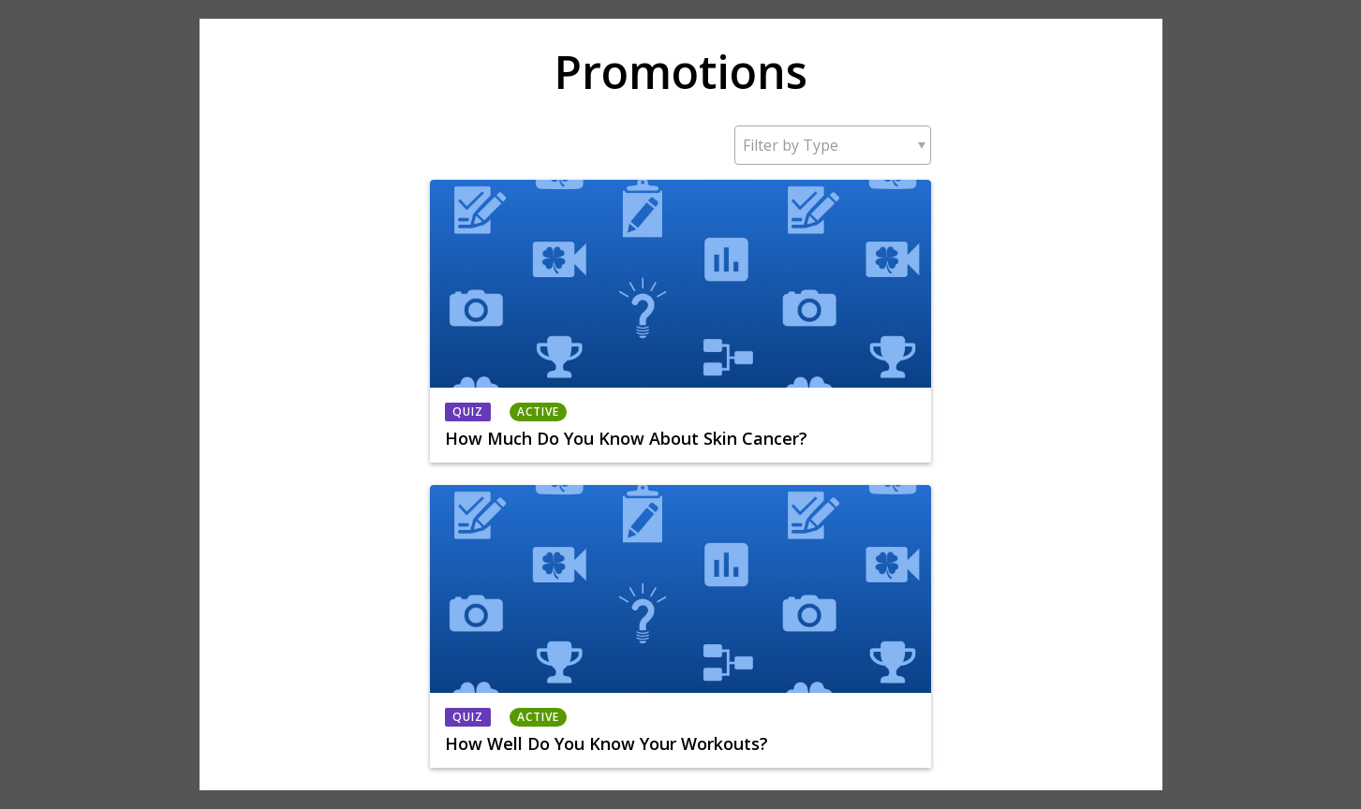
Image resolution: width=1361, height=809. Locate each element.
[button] (832, 145)
